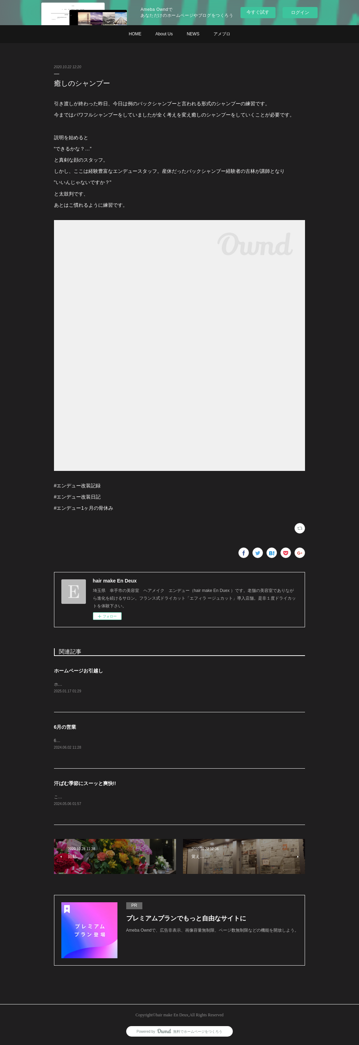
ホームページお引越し (78, 670)
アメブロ (222, 33)
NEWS (193, 33)
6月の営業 (65, 727)
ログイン (300, 12)
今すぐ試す (257, 12)
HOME (135, 33)
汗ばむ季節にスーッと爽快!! (85, 784)
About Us (163, 33)
